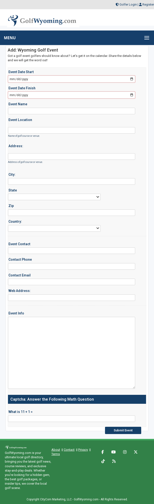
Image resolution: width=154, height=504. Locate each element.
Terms (55, 454)
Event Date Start (21, 72)
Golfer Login (128, 4)
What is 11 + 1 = (20, 412)
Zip (11, 206)
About (55, 449)
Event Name (17, 104)
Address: (15, 146)
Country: (15, 221)
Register (148, 4)
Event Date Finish (21, 88)
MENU (10, 37)
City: (11, 174)
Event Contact (19, 244)
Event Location (20, 120)
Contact (69, 449)
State (12, 190)
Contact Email (19, 275)
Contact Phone (20, 259)
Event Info (16, 313)
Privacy (83, 449)
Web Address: (19, 291)
